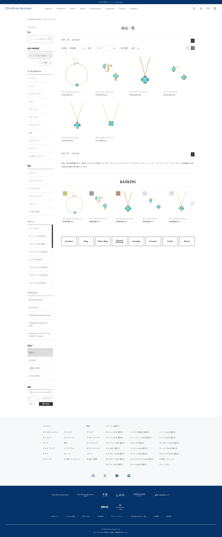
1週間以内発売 (34, 368)
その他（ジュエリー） (37, 156)
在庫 (89, 48)
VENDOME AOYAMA (34, 19)
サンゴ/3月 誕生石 (36, 260)
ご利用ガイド (54, 516)
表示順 (64, 48)
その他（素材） (35, 212)
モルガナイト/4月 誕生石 (38, 275)
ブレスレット (34, 125)
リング (31, 86)
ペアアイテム (34, 141)
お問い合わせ (86, 516)
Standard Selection (36, 300)
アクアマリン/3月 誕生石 (38, 252)
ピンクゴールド (35, 188)
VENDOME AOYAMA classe (40, 315)
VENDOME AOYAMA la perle (38, 324)
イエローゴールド (35, 181)
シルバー (32, 204)
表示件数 (124, 48)
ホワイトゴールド (35, 196)
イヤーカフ (33, 117)
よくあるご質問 (70, 516)
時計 (30, 133)
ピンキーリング (35, 94)
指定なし (32, 353)
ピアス (31, 102)
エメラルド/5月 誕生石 (37, 283)
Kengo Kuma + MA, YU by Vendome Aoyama (39, 334)
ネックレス (33, 78)
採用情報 (168, 516)
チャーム (32, 148)
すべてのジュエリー (49, 19)
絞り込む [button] (45, 404)
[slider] (30, 392)
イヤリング (33, 110)
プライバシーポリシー (117, 516)
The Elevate (33, 307)
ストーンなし (34, 229)
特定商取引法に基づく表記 (138, 516)
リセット (32, 404)
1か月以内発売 (34, 376)
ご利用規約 (100, 516)
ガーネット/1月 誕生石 (37, 236)
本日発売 (32, 360)
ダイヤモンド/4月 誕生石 (38, 267)
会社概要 (156, 516)
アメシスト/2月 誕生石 (37, 244)
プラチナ (32, 173)
